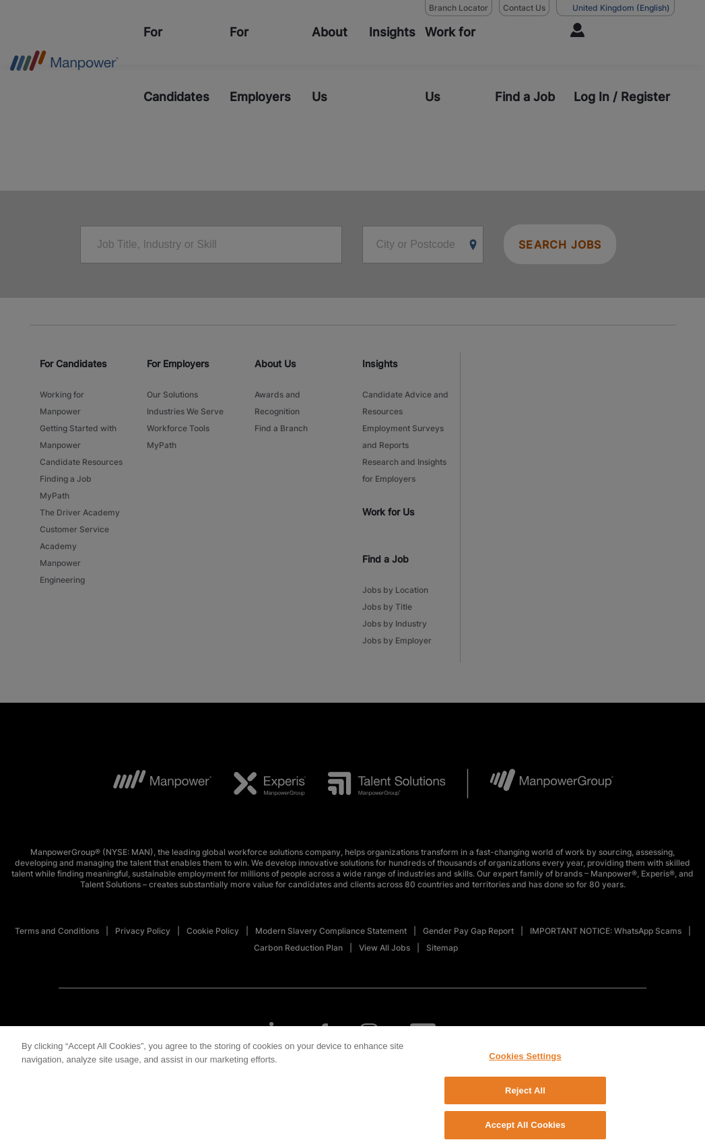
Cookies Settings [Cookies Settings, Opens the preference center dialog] (525, 1065)
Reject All (525, 1099)
